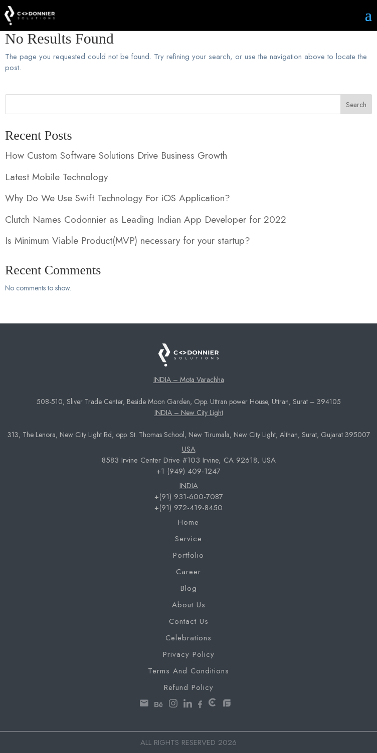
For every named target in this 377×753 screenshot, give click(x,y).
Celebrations (188, 637)
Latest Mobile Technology (56, 177)
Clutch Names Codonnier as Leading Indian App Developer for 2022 (145, 219)
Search (356, 105)
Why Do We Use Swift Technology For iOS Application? (117, 198)
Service (188, 538)
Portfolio (188, 555)
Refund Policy (189, 687)
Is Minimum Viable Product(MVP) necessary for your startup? (127, 240)
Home (188, 522)
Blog (188, 588)
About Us (189, 604)
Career (188, 571)
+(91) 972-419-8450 (188, 507)
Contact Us (189, 621)
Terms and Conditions (188, 670)
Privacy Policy (189, 654)
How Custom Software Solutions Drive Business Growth (116, 155)
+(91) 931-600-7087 (188, 496)
